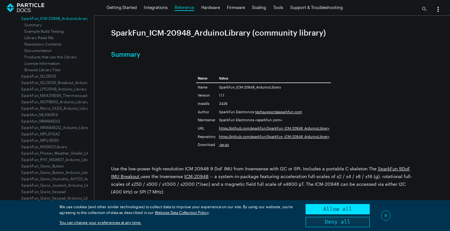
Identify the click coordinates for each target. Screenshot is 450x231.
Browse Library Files (42, 69)
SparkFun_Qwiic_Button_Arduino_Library (57, 172)
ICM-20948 (196, 176)
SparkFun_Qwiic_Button (42, 166)
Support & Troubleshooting (316, 7)
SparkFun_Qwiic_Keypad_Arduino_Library (58, 198)
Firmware (236, 7)
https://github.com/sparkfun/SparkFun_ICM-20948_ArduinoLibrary (274, 128)
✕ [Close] (386, 215)
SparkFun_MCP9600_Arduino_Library (54, 101)
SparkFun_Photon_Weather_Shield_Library (59, 153)
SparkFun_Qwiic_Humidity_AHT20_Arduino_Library (67, 178)
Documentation (38, 50)
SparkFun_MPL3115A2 (40, 134)
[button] (438, 9)
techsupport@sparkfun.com (278, 112)
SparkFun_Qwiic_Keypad (43, 191)
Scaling (259, 7)
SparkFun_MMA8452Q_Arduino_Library (56, 127)
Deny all (337, 222)
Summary (33, 24)
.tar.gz (224, 144)
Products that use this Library (50, 57)
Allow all (337, 209)
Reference (184, 7)
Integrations (156, 7)
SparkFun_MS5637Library (44, 146)
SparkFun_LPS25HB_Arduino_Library (54, 89)
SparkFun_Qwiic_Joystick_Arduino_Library (59, 185)
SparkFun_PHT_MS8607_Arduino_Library (57, 159)
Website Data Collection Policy (181, 212)
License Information (42, 63)
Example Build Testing (44, 31)
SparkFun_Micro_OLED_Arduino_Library (56, 108)
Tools (278, 7)
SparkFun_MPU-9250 (40, 140)
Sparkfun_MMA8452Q (40, 121)
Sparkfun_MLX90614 (39, 114)
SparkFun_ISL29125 (38, 76)
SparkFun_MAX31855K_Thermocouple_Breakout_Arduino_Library (79, 95)
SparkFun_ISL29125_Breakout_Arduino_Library (62, 82)
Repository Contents (42, 44)
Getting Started (122, 7)
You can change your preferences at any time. (100, 222)
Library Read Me (39, 37)
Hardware (210, 7)
